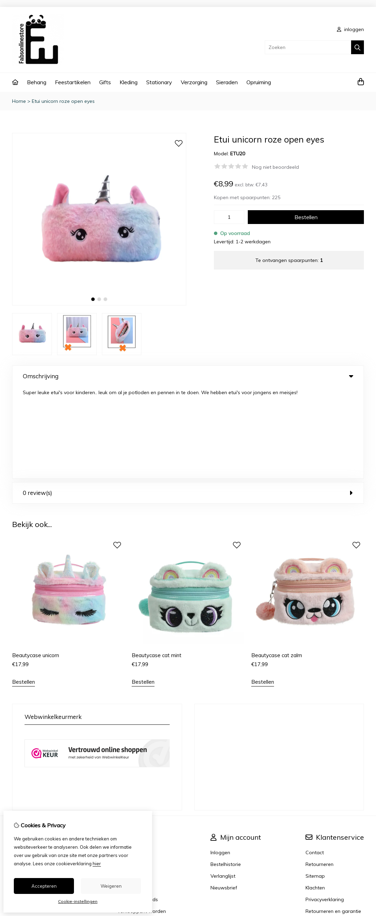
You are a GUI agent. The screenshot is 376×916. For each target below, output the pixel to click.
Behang (36, 82)
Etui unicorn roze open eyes (63, 101)
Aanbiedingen (133, 772)
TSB (360, 875)
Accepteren (44, 886)
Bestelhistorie (225, 772)
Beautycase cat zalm (276, 563)
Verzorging (194, 82)
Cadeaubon (130, 761)
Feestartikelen (73, 82)
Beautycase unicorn (35, 563)
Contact (315, 761)
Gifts (105, 82)
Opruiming (258, 82)
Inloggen (220, 761)
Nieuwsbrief (223, 796)
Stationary (159, 82)
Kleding (129, 82)
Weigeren (111, 886)
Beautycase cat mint (156, 563)
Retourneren (319, 772)
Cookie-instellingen (77, 901)
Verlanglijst (222, 784)
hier (97, 863)
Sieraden (227, 82)
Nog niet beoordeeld (275, 167)
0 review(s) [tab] (188, 401)
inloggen (350, 29)
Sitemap (315, 784)
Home (19, 101)
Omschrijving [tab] (188, 376)
